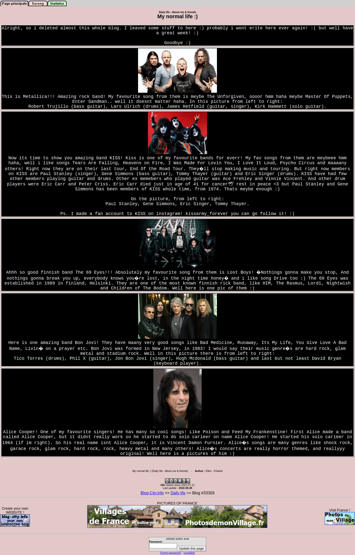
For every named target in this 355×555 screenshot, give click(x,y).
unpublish (189, 552)
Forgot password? (170, 552)
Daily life (178, 493)
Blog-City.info (152, 493)
